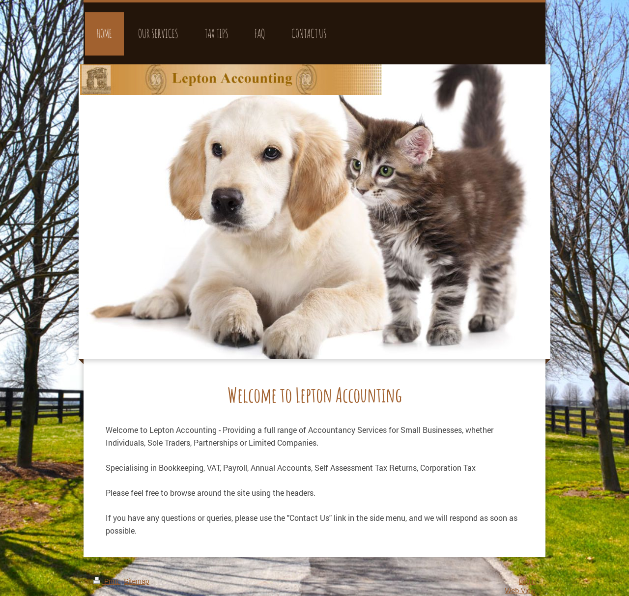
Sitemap (136, 581)
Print (106, 581)
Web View (520, 591)
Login (527, 581)
